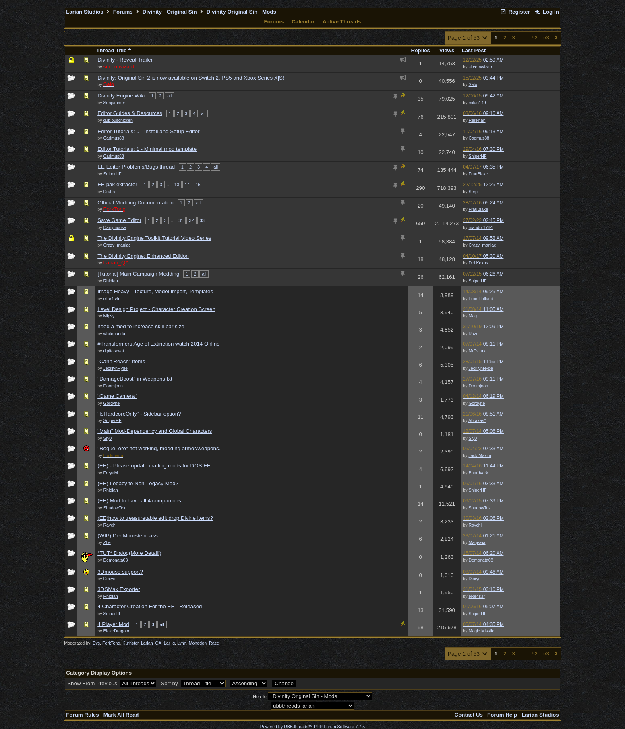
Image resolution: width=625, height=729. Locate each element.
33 (202, 220)
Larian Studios (84, 12)
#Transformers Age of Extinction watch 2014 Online (158, 344)
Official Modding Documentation (135, 203)
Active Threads (342, 22)
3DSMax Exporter (118, 589)
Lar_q (169, 642)
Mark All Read (121, 715)
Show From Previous (92, 683)
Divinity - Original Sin (170, 12)
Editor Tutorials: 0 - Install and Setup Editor (148, 131)
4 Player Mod (113, 624)
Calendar (303, 22)
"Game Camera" (117, 396)
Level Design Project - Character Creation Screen (156, 309)
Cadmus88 (479, 138)
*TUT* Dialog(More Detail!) (129, 553)
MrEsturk (477, 350)
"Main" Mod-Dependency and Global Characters (154, 431)
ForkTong (111, 642)
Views (447, 50)
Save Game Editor (119, 220)
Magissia (477, 542)
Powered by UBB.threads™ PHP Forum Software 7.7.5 (312, 726)
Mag (473, 315)
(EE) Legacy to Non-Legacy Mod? (137, 483)
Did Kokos (478, 262)
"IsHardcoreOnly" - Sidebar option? (139, 414)
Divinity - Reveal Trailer (125, 60)
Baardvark (478, 472)
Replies (420, 50)
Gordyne (477, 403)
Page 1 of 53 (468, 38)
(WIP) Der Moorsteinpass (127, 536)
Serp (473, 191)
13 (176, 184)
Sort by (170, 683)
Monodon (198, 642)
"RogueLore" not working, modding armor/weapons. (158, 448)
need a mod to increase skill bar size (140, 326)
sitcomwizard (481, 66)
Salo (473, 84)
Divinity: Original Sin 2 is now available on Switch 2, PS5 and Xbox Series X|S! (190, 78)
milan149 (477, 102)
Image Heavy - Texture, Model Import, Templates (155, 291)
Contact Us (469, 715)
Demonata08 (481, 560)
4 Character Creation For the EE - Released (149, 606)
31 (180, 220)
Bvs (96, 642)
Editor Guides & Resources (129, 113)
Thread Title (113, 50)
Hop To (260, 696)
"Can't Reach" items (121, 361)
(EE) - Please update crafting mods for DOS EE (154, 466)
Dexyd (475, 578)
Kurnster (130, 642)
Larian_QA (151, 642)
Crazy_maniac (482, 245)
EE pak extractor (117, 184)
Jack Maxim (480, 455)
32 (191, 220)
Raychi (475, 525)
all (169, 95)
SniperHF (478, 156)
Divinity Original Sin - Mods (241, 12)
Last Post (474, 50)
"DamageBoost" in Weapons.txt (134, 379)
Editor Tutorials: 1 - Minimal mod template (147, 149)
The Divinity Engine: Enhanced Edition (143, 256)
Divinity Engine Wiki (121, 96)
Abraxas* (477, 420)
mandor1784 (481, 227)
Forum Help (502, 715)
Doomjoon (478, 385)
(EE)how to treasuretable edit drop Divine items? (155, 518)
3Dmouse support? (120, 572)
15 (197, 184)
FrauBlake (478, 173)
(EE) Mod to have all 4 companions (139, 501)
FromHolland (481, 298)
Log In (546, 12)
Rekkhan (477, 120)
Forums (123, 12)
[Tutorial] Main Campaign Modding (138, 274)
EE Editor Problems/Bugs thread (136, 167)
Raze (474, 333)
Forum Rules (82, 715)
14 (187, 184)
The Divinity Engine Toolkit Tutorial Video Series (154, 238)
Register (515, 12)
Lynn (181, 642)
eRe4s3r (477, 596)
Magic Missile (482, 630)
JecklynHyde (481, 368)
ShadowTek (480, 507)
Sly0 (473, 438)
